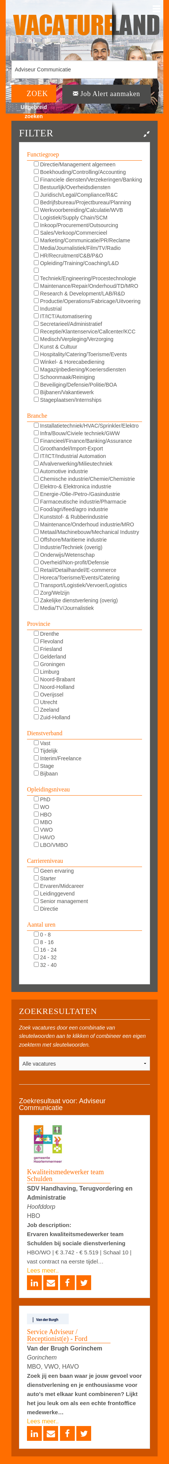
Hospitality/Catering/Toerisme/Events (80, 354)
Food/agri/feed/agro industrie (71, 509)
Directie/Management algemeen (74, 164)
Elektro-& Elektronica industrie (72, 486)
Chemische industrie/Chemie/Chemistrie (84, 479)
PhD (42, 799)
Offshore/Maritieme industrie (70, 540)
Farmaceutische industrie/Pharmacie (80, 502)
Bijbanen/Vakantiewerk (64, 392)
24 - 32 (45, 957)
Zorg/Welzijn (51, 593)
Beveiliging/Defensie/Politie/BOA (75, 385)
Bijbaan (46, 774)
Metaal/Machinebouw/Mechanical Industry (86, 532)
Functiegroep (43, 154)
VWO (43, 830)
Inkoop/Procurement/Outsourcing (76, 225)
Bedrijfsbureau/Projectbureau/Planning (82, 202)
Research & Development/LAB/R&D (79, 294)
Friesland (48, 649)
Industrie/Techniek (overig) (68, 547)
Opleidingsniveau (48, 789)
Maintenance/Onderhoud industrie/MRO (84, 524)
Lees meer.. (43, 1270)
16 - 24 (45, 950)
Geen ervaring (54, 871)
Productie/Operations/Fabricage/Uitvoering (87, 301)
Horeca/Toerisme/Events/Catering (77, 578)
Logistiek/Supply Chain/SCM (70, 218)
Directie (46, 909)
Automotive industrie (61, 471)
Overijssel (48, 695)
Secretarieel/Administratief (68, 324)
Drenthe (46, 634)
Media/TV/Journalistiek (64, 608)
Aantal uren (41, 924)
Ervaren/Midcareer (59, 886)
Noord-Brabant (54, 679)
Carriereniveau (45, 861)
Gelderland (50, 657)
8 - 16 (44, 942)
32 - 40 (45, 965)
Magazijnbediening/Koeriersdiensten (80, 369)
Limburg (46, 672)
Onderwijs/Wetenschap (64, 555)
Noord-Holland (54, 687)
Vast (42, 743)
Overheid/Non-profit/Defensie (71, 562)
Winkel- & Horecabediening (69, 362)
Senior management (61, 901)
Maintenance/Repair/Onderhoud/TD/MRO (86, 286)
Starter (45, 878)
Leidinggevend (54, 894)
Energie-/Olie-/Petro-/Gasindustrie (77, 494)
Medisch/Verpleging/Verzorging (74, 339)
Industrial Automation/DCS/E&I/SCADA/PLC (74, 309)
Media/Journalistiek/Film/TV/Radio (77, 248)
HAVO (44, 837)
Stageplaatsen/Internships (68, 400)
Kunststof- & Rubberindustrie (71, 517)
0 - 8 (42, 935)
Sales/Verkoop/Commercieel (70, 233)
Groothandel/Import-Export (68, 448)
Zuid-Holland (52, 717)
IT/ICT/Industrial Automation (70, 456)
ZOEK (37, 93)
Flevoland (48, 641)
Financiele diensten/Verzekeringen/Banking (88, 180)
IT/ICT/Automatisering (63, 316)
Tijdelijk (46, 751)
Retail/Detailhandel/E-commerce (75, 570)
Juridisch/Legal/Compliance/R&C (76, 195)
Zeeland (46, 710)
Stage (44, 766)
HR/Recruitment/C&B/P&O (68, 256)
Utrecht (45, 702)
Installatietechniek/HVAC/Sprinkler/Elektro (86, 426)
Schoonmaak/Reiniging (64, 377)
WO (41, 807)
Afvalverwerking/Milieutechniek (73, 464)
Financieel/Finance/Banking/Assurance (83, 441)
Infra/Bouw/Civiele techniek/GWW (77, 433)
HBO (43, 815)
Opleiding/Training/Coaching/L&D (76, 263)
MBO (43, 822)
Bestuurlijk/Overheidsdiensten (72, 187)
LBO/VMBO (51, 845)
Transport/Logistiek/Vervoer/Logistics (80, 585)
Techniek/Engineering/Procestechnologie (85, 278)
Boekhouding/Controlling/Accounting (80, 172)
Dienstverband (44, 733)
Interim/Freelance (58, 758)
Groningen (49, 664)
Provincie (38, 624)
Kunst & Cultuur (55, 347)
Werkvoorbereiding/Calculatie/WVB (78, 210)
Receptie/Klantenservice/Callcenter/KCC (85, 331)
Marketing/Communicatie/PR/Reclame (82, 240)
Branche (37, 415)
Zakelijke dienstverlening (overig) (76, 600)
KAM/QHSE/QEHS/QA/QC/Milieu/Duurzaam (86, 271)
